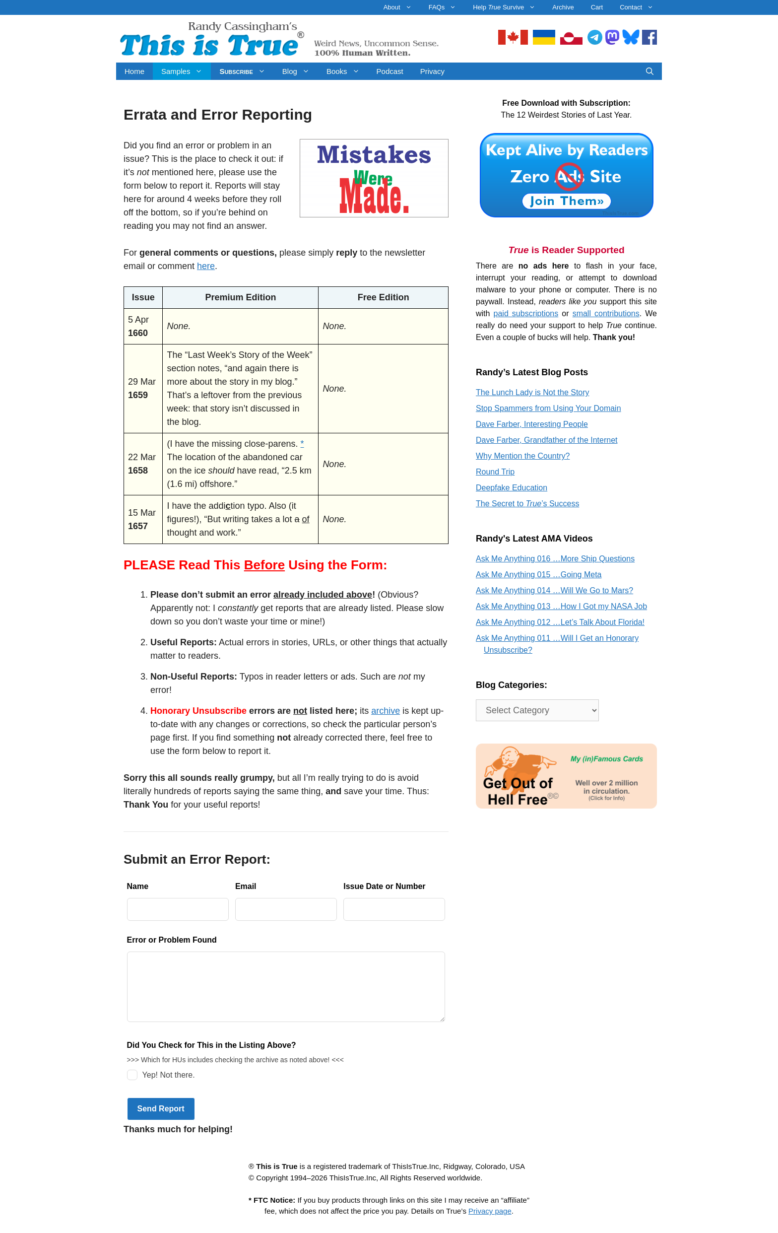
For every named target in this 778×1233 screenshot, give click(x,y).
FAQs (447, 7)
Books (347, 71)
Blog (300, 71)
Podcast (390, 71)
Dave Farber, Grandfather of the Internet (547, 440)
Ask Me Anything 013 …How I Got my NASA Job (561, 606)
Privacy (432, 71)
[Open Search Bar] (650, 71)
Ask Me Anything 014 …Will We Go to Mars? (554, 590)
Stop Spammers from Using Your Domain (548, 408)
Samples (186, 71)
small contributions (606, 313)
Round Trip (495, 472)
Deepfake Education (511, 487)
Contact (641, 7)
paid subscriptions (526, 313)
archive (385, 711)
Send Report (161, 1108)
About (402, 7)
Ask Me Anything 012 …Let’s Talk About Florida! (560, 622)
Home (134, 71)
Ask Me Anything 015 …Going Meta (538, 574)
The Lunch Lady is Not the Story (532, 392)
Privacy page (490, 1211)
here (206, 266)
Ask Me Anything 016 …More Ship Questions (555, 558)
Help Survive (508, 7)
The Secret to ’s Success (527, 503)
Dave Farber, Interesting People (532, 424)
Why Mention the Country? (523, 456)
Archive (563, 7)
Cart (597, 7)
